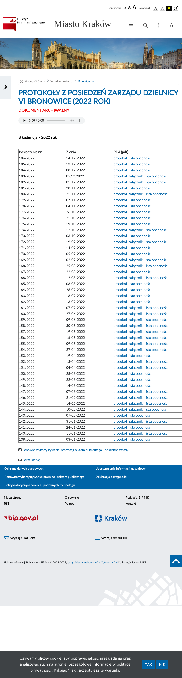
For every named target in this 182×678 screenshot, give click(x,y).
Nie (162, 664)
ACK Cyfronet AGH (106, 562)
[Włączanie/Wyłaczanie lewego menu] (5, 87)
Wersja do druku (111, 538)
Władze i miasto (61, 81)
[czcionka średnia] (129, 8)
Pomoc (69, 503)
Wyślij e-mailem (19, 538)
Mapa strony (12, 497)
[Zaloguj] (172, 26)
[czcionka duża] (135, 8)
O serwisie (72, 497)
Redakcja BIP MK (137, 497)
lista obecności (140, 158)
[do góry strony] (176, 561)
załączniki (136, 194)
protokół (120, 158)
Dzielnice (84, 81)
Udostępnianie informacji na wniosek (120, 468)
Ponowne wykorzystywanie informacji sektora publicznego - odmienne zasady (75, 450)
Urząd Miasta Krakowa (80, 562)
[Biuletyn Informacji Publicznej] (45, 521)
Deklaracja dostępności (111, 477)
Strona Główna (34, 81)
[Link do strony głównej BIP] (62, 24)
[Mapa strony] (159, 26)
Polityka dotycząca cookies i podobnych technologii (39, 485)
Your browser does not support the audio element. (51, 120)
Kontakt (130, 503)
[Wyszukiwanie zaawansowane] (145, 25)
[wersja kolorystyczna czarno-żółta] (169, 8)
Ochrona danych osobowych (24, 468)
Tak (148, 664)
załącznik (136, 176)
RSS (7, 503)
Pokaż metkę (31, 460)
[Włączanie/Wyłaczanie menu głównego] (131, 26)
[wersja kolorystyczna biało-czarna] (162, 8)
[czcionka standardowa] (125, 8)
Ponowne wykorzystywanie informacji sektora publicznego (44, 477)
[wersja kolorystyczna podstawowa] (156, 8)
